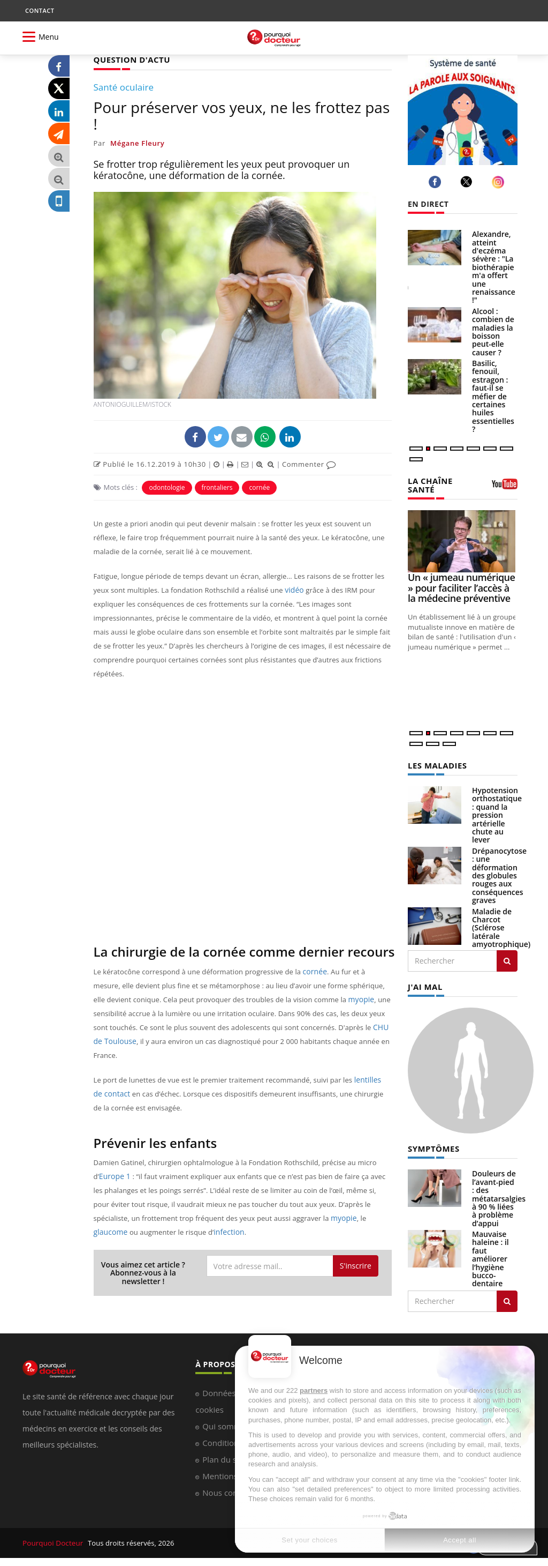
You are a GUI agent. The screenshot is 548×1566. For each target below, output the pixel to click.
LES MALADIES (435, 764)
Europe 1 (113, 1176)
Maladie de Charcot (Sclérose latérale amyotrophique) (501, 926)
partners (314, 1390)
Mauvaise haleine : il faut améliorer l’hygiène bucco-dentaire (490, 1256)
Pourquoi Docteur (52, 1540)
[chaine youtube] (504, 487)
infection (225, 1231)
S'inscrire (355, 1265)
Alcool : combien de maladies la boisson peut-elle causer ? (493, 331)
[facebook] (436, 182)
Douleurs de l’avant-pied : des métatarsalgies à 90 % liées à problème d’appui (499, 1195)
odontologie (167, 486)
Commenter (309, 463)
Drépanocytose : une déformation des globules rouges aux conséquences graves (499, 874)
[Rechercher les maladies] (507, 959)
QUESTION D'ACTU (130, 59)
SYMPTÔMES (432, 1146)
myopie (360, 999)
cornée (259, 486)
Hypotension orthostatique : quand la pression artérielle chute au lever (497, 813)
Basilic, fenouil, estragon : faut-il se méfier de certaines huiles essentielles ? (493, 396)
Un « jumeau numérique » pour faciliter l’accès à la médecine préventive (461, 587)
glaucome (110, 1231)
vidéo (293, 589)
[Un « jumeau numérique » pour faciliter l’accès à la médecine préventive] (462, 540)
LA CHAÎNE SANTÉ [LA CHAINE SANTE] (429, 484)
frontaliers (217, 486)
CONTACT (39, 10)
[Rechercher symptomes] (507, 1298)
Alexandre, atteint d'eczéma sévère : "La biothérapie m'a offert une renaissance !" (493, 267)
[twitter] (468, 182)
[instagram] (499, 182)
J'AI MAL (424, 984)
